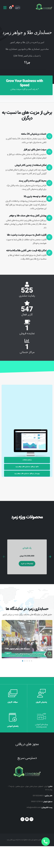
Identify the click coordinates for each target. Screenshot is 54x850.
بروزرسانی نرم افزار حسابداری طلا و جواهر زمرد (27, 473)
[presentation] (4, 556)
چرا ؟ (27, 62)
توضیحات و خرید (27, 563)
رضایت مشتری (27, 295)
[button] (22, 661)
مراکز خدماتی (27, 352)
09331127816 (36, 801)
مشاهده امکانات (27, 460)
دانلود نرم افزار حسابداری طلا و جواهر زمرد (27, 466)
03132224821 (38, 795)
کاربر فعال (27, 314)
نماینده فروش (27, 333)
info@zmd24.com (34, 807)
